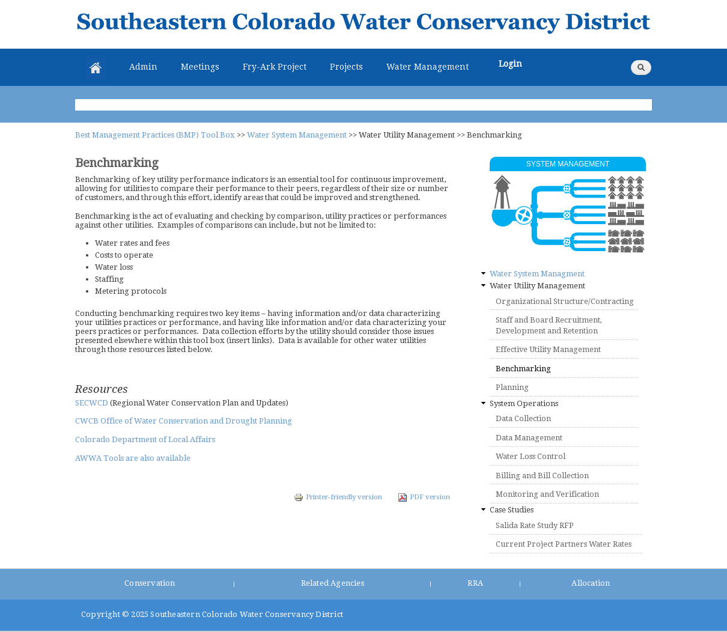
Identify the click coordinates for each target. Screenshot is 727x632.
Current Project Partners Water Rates (563, 543)
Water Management (427, 66)
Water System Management (297, 134)
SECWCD (92, 402)
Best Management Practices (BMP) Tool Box (155, 134)
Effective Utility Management (548, 349)
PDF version (424, 497)
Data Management (529, 437)
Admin (143, 66)
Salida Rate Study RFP (535, 525)
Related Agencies (332, 583)
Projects (346, 66)
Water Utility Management (537, 285)
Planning (512, 387)
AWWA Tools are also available (132, 458)
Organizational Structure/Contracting (565, 301)
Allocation (590, 583)
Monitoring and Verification (547, 494)
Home (95, 68)
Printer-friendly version (338, 497)
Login (510, 63)
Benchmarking (523, 368)
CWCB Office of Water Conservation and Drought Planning (183, 420)
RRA (475, 583)
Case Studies (512, 509)
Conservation (149, 583)
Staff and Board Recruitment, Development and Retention (549, 325)
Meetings (200, 66)
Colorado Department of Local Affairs (145, 439)
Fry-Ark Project (274, 66)
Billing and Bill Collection (542, 475)
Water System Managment (537, 273)
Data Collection (523, 418)
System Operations (524, 403)
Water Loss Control (530, 456)
